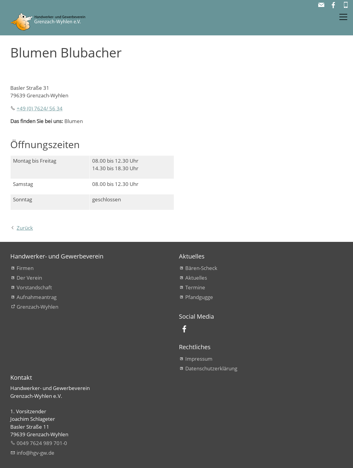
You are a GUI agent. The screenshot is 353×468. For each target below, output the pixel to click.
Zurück (25, 227)
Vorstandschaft (34, 287)
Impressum (198, 358)
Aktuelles (196, 277)
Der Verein (29, 277)
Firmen (25, 268)
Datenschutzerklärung (211, 368)
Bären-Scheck (201, 268)
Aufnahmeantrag (37, 297)
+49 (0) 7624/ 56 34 (40, 108)
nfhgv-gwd (35, 452)
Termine (195, 287)
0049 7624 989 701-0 (42, 443)
